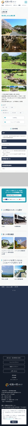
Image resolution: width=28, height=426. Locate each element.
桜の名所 (14, 112)
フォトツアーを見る (12, 122)
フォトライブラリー (14, 362)
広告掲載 (14, 377)
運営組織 (14, 375)
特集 (3, 5)
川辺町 (13, 107)
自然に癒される (6, 112)
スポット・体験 (16, 5)
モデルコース (8, 5)
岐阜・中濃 (6, 107)
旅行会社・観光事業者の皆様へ (14, 357)
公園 (21, 112)
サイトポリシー (14, 379)
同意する (14, 422)
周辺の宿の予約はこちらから (14, 195)
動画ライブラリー (14, 366)
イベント (24, 5)
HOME (3, 286)
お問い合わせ (14, 371)
